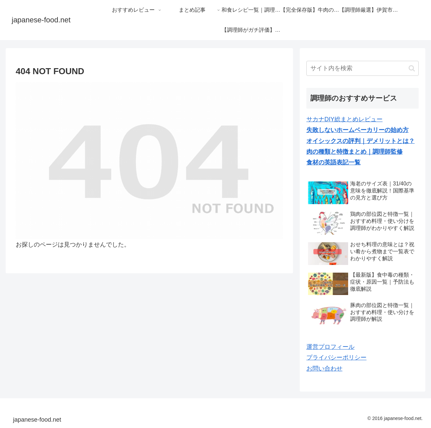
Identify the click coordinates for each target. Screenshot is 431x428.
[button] (412, 68)
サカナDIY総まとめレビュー (344, 119)
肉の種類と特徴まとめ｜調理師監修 (354, 151)
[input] (362, 68)
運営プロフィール (330, 346)
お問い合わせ (324, 368)
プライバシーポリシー (336, 357)
